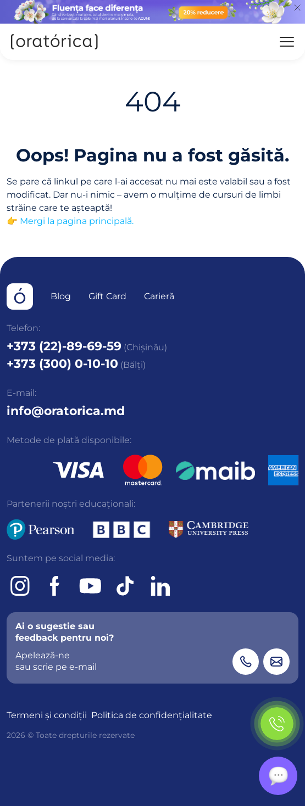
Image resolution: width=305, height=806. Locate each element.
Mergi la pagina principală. (77, 221)
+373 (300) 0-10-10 (62, 363)
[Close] (297, 7)
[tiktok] (125, 586)
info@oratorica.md (66, 411)
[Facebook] (55, 586)
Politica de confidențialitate (151, 715)
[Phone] (245, 661)
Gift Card (107, 296)
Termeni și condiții (47, 715)
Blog (61, 296)
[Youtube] (90, 586)
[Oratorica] (53, 41)
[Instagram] (20, 586)
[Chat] (278, 776)
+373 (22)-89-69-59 (64, 346)
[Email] (276, 661)
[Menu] (287, 42)
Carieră (159, 296)
